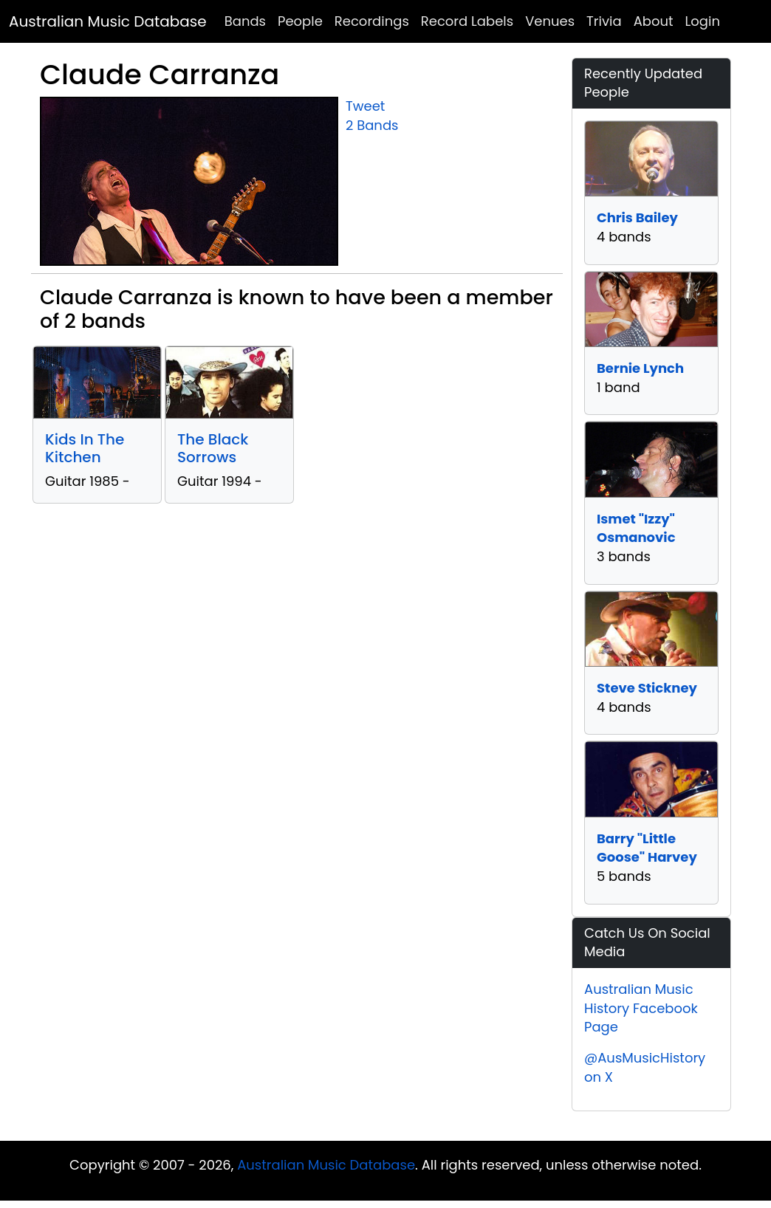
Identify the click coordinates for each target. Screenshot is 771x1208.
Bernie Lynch (640, 368)
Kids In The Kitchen (84, 448)
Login (702, 21)
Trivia (604, 21)
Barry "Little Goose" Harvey (647, 848)
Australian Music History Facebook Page (641, 1008)
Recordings (372, 21)
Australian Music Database (108, 21)
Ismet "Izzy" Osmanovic (636, 528)
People (300, 21)
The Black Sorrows (212, 448)
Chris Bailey (637, 217)
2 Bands (372, 125)
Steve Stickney (647, 688)
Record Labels (467, 21)
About (654, 21)
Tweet (365, 106)
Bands (245, 21)
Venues (550, 21)
